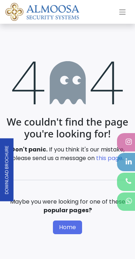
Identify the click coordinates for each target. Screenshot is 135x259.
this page (109, 158)
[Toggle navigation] (122, 11)
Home (67, 227)
